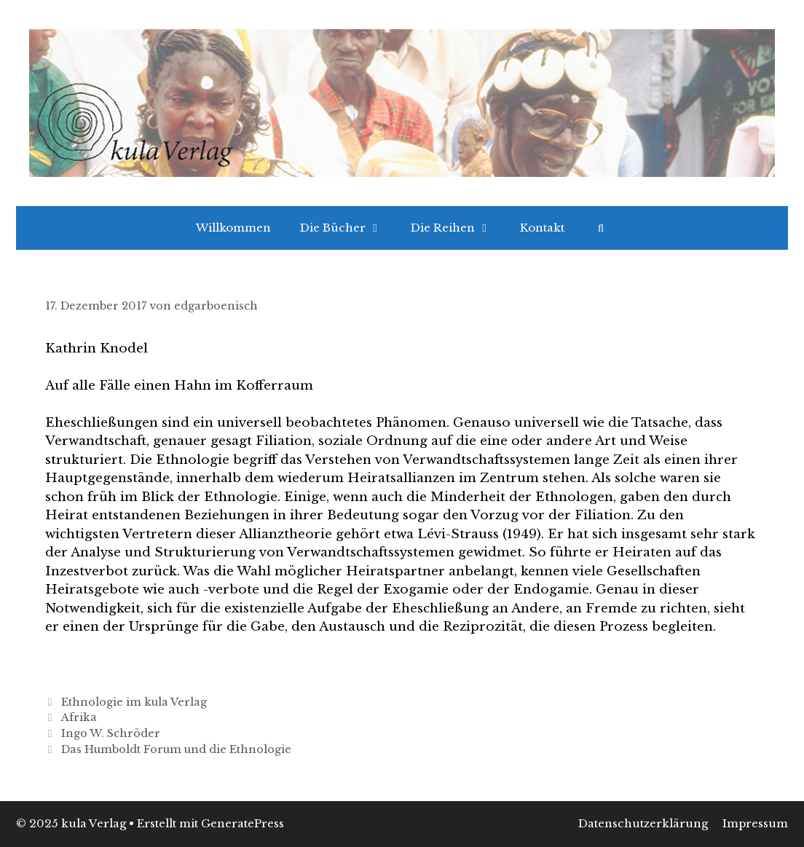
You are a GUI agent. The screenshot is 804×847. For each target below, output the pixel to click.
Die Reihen (458, 228)
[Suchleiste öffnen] (600, 228)
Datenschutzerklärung (643, 823)
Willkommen (233, 228)
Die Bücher (348, 228)
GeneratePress (242, 823)
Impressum (755, 823)
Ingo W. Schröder (110, 733)
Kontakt (542, 228)
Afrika (79, 717)
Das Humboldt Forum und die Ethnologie (176, 749)
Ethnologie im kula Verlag (134, 702)
